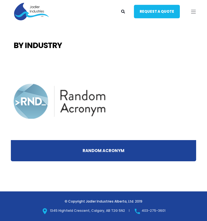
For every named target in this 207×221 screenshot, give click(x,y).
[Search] (123, 11)
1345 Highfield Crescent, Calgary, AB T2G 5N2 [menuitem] (83, 210)
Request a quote (157, 11)
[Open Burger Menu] (193, 11)
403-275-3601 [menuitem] (149, 210)
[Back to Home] (31, 20)
